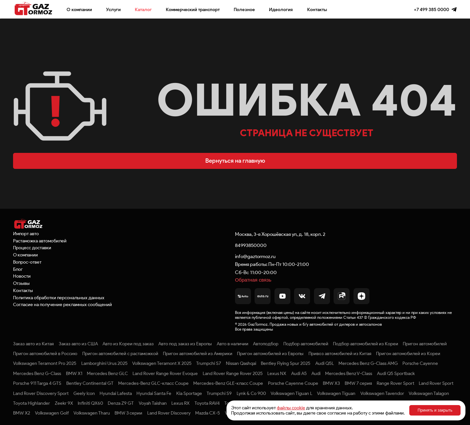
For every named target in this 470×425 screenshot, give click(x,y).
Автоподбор (265, 343)
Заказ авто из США (78, 343)
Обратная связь (253, 279)
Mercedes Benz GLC (107, 373)
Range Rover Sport (395, 383)
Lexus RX (180, 403)
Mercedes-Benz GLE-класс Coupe (228, 383)
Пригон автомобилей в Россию (45, 353)
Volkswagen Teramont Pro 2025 (44, 363)
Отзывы (21, 283)
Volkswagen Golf (52, 413)
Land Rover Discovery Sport (41, 393)
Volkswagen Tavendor (382, 393)
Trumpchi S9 (219, 393)
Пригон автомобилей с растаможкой (120, 353)
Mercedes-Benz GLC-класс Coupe (153, 383)
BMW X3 (331, 383)
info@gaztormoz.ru (255, 256)
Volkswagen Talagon (429, 393)
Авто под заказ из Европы (185, 343)
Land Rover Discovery (169, 413)
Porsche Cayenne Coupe (293, 383)
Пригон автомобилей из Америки (197, 353)
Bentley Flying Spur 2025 (285, 363)
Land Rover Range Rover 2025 (233, 373)
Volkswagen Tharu (91, 413)
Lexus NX (276, 373)
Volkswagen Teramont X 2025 (162, 363)
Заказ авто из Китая (33, 343)
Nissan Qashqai (241, 363)
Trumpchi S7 (208, 363)
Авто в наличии (232, 343)
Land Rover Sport (436, 383)
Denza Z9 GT (121, 403)
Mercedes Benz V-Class (348, 373)
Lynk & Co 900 (251, 393)
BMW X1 (74, 373)
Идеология (281, 9)
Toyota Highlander (31, 403)
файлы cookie (291, 407)
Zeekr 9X (64, 403)
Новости (22, 276)
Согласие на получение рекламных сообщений (62, 304)
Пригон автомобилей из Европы (270, 353)
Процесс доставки (32, 247)
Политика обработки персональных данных (58, 297)
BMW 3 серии (128, 413)
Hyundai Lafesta (116, 393)
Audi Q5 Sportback (396, 373)
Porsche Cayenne (420, 363)
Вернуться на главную (235, 160)
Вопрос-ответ (27, 262)
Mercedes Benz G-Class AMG (368, 363)
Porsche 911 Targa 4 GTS (37, 383)
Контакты (317, 9)
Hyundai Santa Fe (153, 393)
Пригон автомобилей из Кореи (408, 353)
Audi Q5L (324, 363)
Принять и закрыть (434, 410)
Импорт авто (26, 233)
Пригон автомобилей (425, 343)
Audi (316, 373)
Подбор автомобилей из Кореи (365, 343)
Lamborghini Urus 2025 (104, 363)
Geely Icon (84, 393)
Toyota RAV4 (207, 403)
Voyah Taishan (153, 403)
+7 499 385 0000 (431, 9)
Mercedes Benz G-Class (37, 373)
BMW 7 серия (358, 383)
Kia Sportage (189, 393)
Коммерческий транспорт (193, 9)
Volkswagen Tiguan (336, 393)
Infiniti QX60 (90, 403)
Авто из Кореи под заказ (128, 343)
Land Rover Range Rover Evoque (165, 373)
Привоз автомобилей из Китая (339, 353)
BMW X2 (21, 413)
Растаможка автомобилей (40, 240)
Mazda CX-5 (207, 413)
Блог (18, 269)
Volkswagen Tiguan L (291, 393)
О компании (79, 9)
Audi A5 (299, 373)
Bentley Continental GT (90, 383)
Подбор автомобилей (305, 343)
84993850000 (251, 245)
